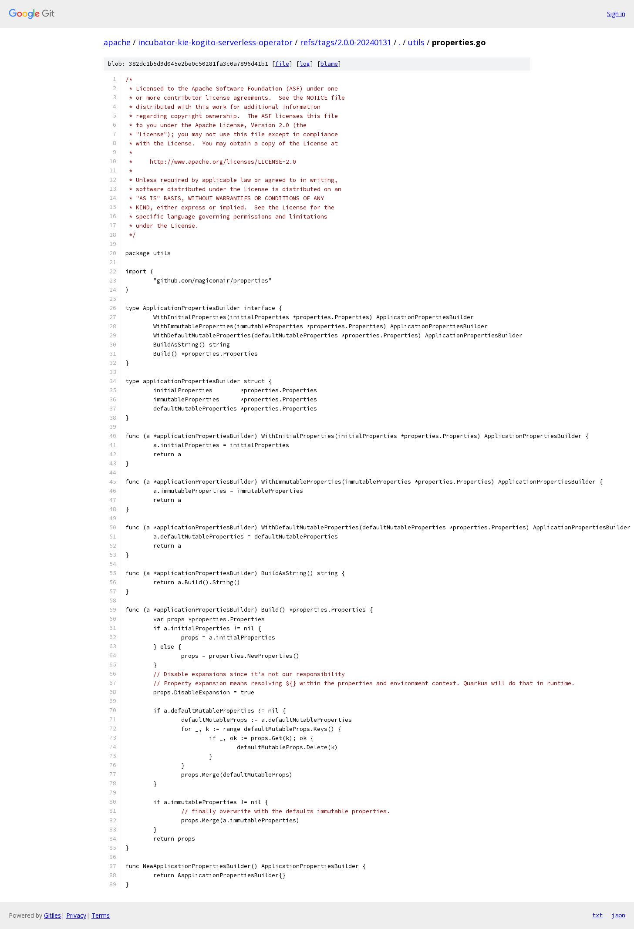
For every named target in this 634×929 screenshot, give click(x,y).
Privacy (76, 915)
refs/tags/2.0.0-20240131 (345, 42)
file (282, 63)
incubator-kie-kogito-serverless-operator (215, 42)
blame (329, 63)
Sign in (616, 14)
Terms (100, 915)
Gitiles (52, 915)
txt (597, 915)
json (618, 915)
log (305, 63)
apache (117, 42)
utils (416, 42)
